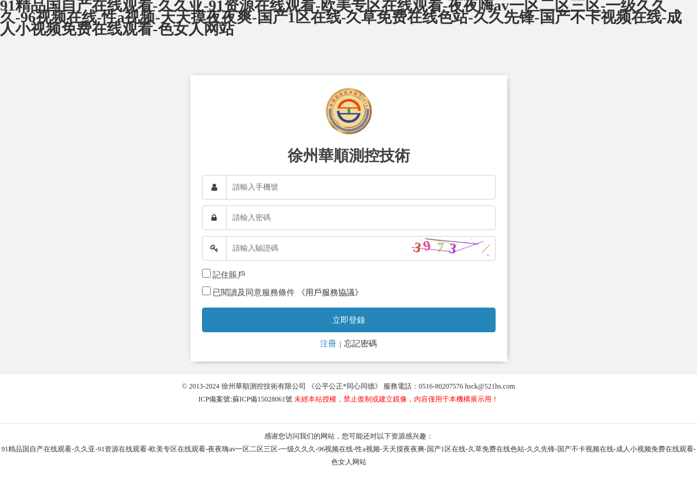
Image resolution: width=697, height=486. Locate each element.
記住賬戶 (229, 275)
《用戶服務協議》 (330, 292)
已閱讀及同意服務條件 (254, 292)
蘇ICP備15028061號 (263, 399)
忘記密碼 (360, 343)
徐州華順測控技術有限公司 (263, 386)
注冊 (328, 343)
